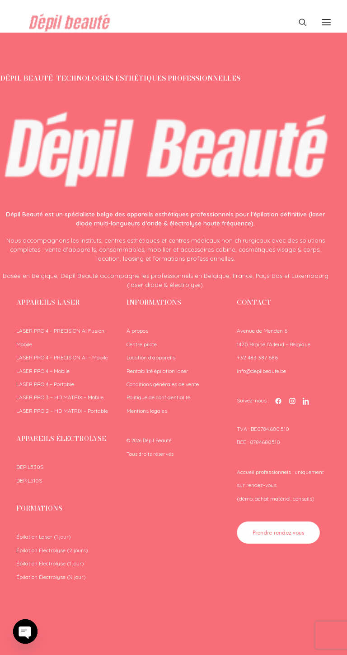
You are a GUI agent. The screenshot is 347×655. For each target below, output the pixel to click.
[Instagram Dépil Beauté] (292, 401)
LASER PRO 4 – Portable (45, 384)
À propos (137, 330)
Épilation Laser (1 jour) (43, 536)
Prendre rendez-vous (278, 532)
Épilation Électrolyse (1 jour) (50, 563)
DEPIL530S (29, 467)
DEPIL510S (29, 480)
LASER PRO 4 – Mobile (43, 371)
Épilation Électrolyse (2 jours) (52, 550)
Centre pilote (142, 344)
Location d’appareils (151, 357)
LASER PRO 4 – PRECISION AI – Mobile (62, 357)
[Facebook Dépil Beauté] (278, 401)
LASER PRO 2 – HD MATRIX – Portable (62, 410)
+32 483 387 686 (257, 357)
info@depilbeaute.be (261, 371)
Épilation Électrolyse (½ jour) (51, 577)
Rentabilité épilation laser (157, 371)
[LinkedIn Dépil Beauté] (306, 401)
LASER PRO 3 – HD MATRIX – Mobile (59, 397)
